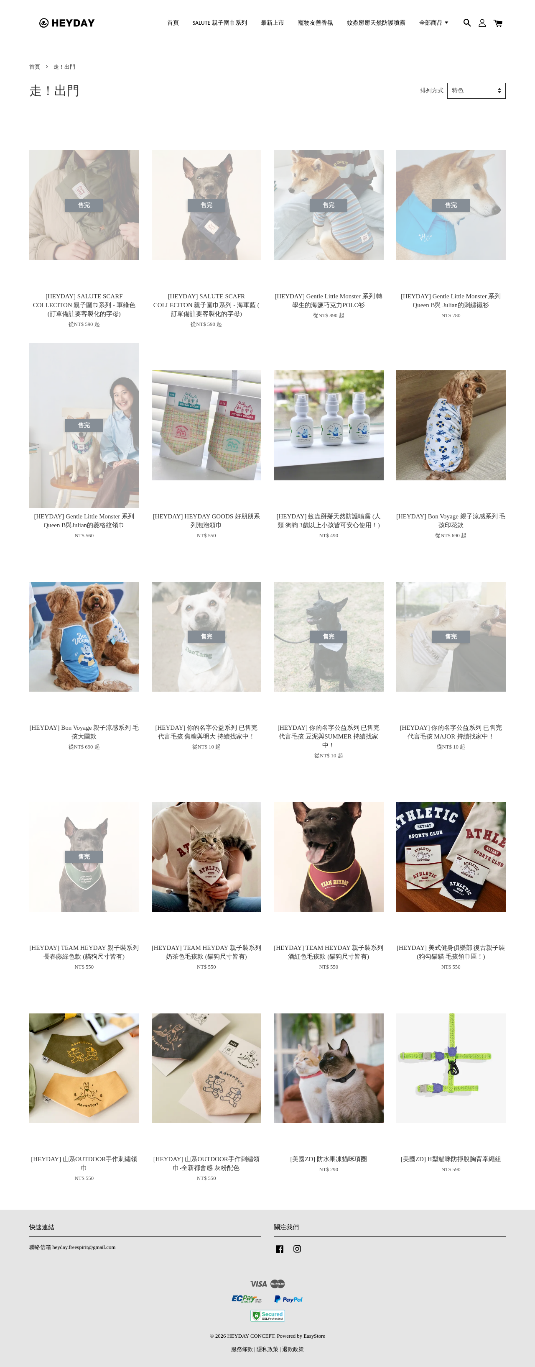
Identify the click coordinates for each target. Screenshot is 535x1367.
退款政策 (293, 1349)
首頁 (173, 22)
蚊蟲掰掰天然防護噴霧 (376, 22)
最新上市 (272, 22)
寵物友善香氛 (315, 22)
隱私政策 (267, 1349)
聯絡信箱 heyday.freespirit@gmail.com (72, 1247)
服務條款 (242, 1349)
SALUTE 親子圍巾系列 (220, 22)
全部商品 (434, 22)
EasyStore (314, 1336)
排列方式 (431, 90)
